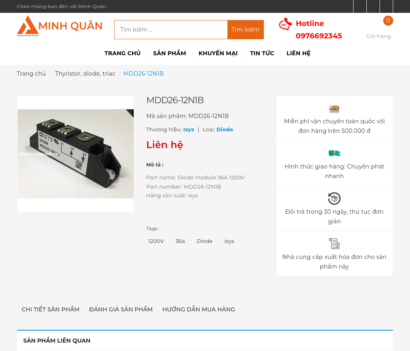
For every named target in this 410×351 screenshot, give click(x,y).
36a (180, 241)
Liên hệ (299, 53)
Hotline (319, 29)
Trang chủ (123, 53)
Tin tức (262, 53)
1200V (156, 241)
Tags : (153, 228)
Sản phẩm (169, 53)
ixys (229, 241)
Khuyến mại (218, 53)
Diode (205, 241)
